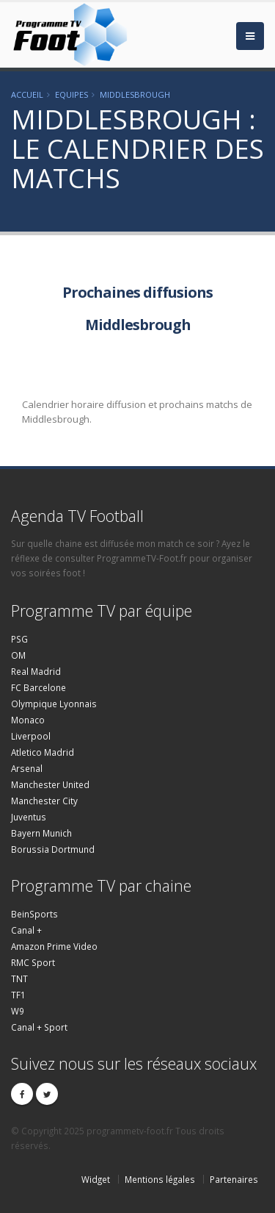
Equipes (71, 94)
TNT (19, 978)
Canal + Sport (39, 1027)
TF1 (18, 995)
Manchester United (50, 784)
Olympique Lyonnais (54, 703)
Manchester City (44, 800)
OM (18, 655)
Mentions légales (160, 1179)
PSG (19, 639)
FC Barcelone (38, 687)
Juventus (28, 817)
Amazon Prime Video (54, 946)
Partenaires (234, 1179)
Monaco (28, 720)
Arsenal (27, 768)
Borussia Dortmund (53, 849)
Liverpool (31, 736)
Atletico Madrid (42, 752)
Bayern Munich (41, 833)
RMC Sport (33, 962)
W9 (17, 1011)
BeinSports (34, 914)
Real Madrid (36, 671)
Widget (95, 1179)
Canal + (26, 930)
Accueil (27, 94)
